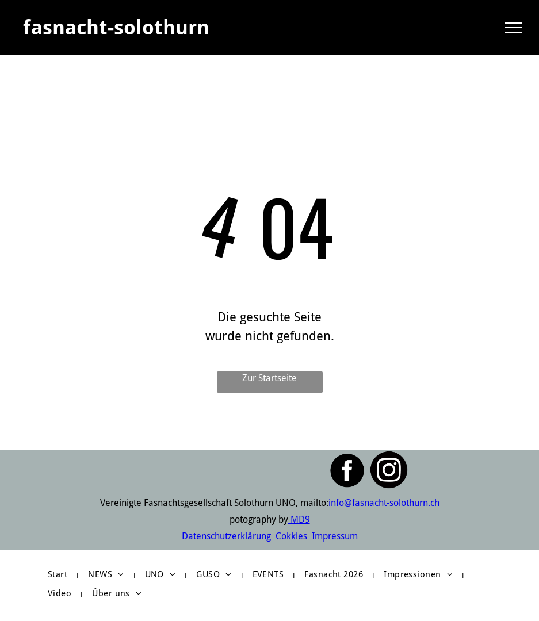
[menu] (514, 28)
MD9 (299, 519)
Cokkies (291, 536)
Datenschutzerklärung (226, 536)
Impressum (335, 536)
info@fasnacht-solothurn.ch (383, 502)
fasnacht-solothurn (116, 27)
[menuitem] (59, 574)
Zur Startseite (269, 378)
